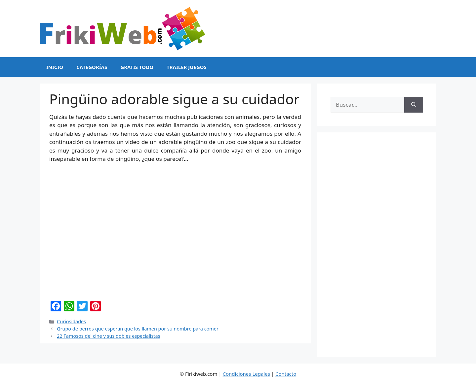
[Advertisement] (377, 245)
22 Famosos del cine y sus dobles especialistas (108, 336)
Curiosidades (71, 321)
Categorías (91, 67)
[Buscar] (413, 105)
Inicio (54, 67)
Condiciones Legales (246, 373)
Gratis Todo (136, 67)
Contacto (285, 373)
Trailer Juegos (187, 67)
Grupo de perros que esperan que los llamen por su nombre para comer (137, 329)
